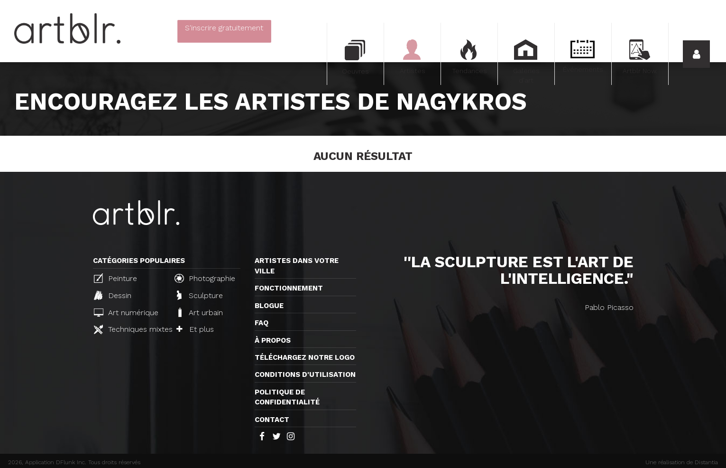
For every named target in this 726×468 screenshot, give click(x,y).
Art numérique (126, 312)
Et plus (195, 329)
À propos (273, 340)
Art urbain (199, 312)
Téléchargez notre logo (305, 357)
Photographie (205, 278)
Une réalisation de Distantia (681, 462)
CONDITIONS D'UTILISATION (305, 374)
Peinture (115, 278)
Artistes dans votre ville (297, 265)
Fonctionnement (289, 288)
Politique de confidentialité (287, 397)
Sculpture (200, 295)
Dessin (112, 295)
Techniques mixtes (130, 329)
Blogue (269, 305)
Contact (272, 419)
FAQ (261, 322)
